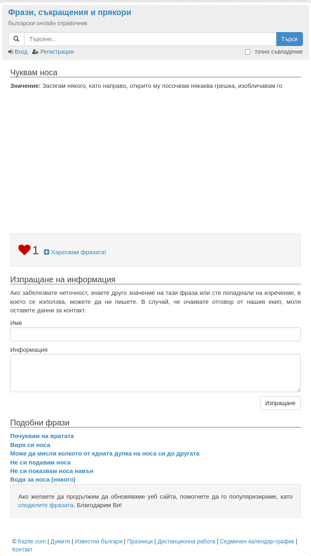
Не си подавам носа (40, 462)
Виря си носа (30, 444)
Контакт (22, 549)
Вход (21, 51)
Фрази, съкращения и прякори (69, 12)
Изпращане (280, 403)
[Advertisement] (155, 151)
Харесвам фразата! (75, 252)
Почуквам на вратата (42, 435)
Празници (140, 541)
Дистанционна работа (186, 541)
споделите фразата (45, 504)
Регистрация (57, 51)
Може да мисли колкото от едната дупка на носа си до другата (104, 453)
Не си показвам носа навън (52, 470)
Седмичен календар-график (257, 541)
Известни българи (99, 541)
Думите (60, 541)
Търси (289, 39)
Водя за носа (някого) (43, 479)
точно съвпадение (274, 51)
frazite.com (32, 541)
